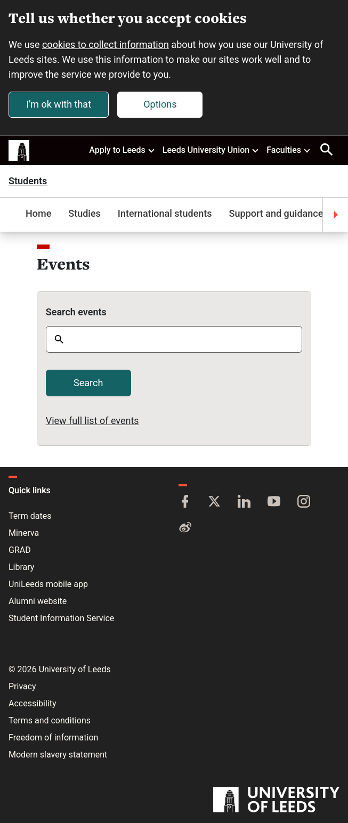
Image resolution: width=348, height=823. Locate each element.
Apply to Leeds (122, 149)
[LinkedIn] (244, 502)
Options (159, 104)
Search (88, 382)
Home (38, 213)
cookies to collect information (105, 44)
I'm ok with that (58, 104)
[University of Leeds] (276, 800)
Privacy (22, 686)
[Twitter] (214, 502)
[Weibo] (184, 527)
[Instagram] (303, 502)
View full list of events (92, 420)
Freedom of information (53, 737)
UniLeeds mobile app (48, 584)
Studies (84, 213)
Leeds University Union (211, 149)
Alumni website (38, 601)
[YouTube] (273, 502)
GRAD (20, 550)
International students (165, 213)
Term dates (30, 516)
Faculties (288, 149)
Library (21, 567)
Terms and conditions (50, 720)
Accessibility (32, 703)
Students (28, 181)
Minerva (24, 533)
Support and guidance (276, 213)
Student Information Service (61, 618)
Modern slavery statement (58, 754)
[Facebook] (184, 502)
